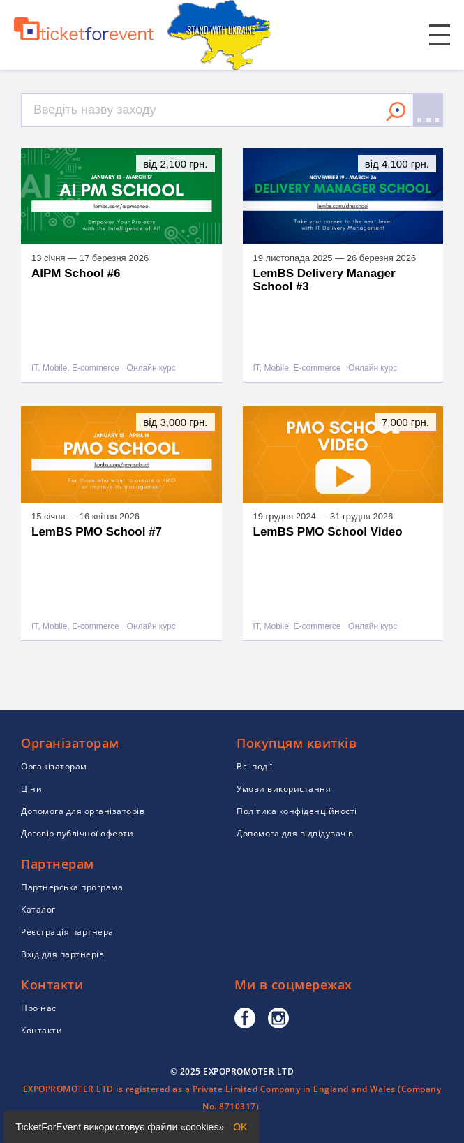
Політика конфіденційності (297, 811)
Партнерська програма (72, 887)
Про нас (39, 1008)
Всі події (255, 766)
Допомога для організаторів (82, 811)
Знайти (395, 111)
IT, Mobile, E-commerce (75, 368)
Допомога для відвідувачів (295, 833)
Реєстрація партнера (67, 932)
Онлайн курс (151, 368)
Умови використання (284, 789)
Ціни (31, 789)
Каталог (38, 909)
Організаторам (54, 766)
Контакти (41, 1030)
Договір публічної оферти (77, 833)
